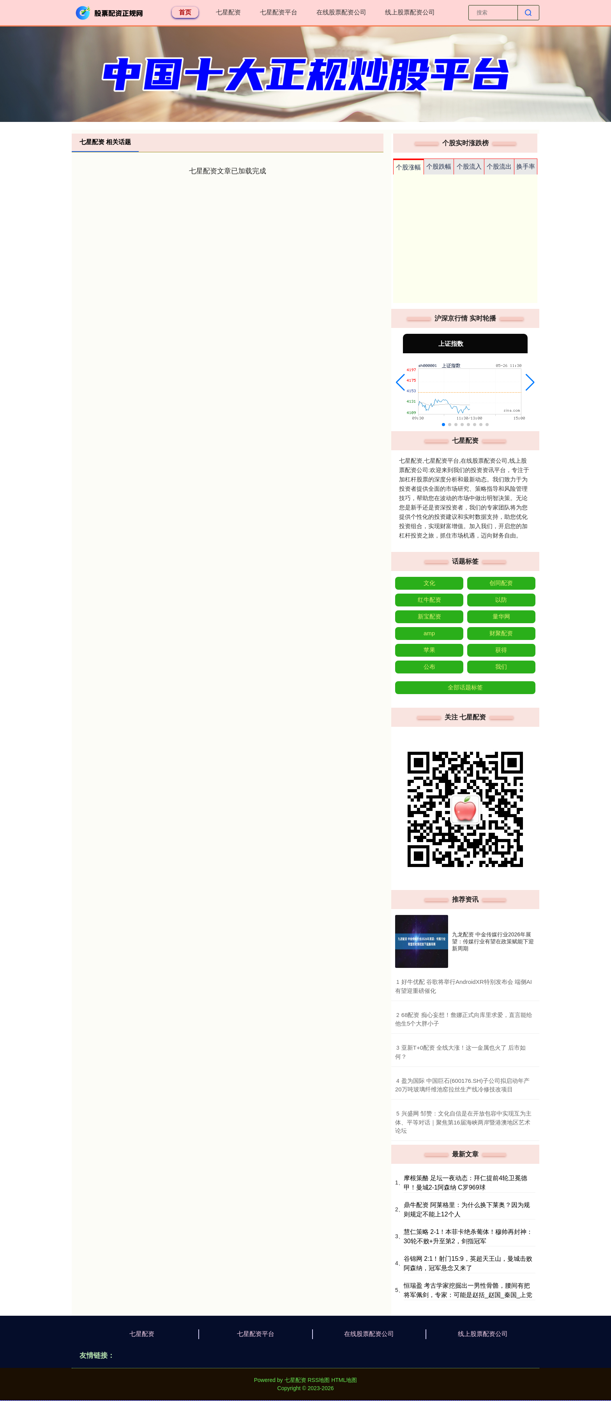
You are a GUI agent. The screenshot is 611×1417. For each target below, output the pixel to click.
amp (429, 633)
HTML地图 (344, 1380)
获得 (501, 650)
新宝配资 (429, 616)
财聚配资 (501, 633)
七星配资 (228, 12)
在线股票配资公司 (341, 12)
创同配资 (501, 583)
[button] (400, 382)
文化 (429, 583)
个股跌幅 (438, 166)
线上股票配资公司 (410, 12)
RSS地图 (318, 1380)
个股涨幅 (408, 167)
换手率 (525, 166)
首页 (185, 12)
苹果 (429, 650)
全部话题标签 (465, 687)
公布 (429, 666)
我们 (501, 666)
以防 (501, 599)
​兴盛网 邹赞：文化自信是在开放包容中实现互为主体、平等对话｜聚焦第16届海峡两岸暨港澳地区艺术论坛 (463, 1122)
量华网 (501, 616)
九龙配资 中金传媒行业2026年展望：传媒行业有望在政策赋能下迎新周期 (493, 941)
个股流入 (469, 166)
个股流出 (499, 166)
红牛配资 (429, 599)
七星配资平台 (278, 12)
